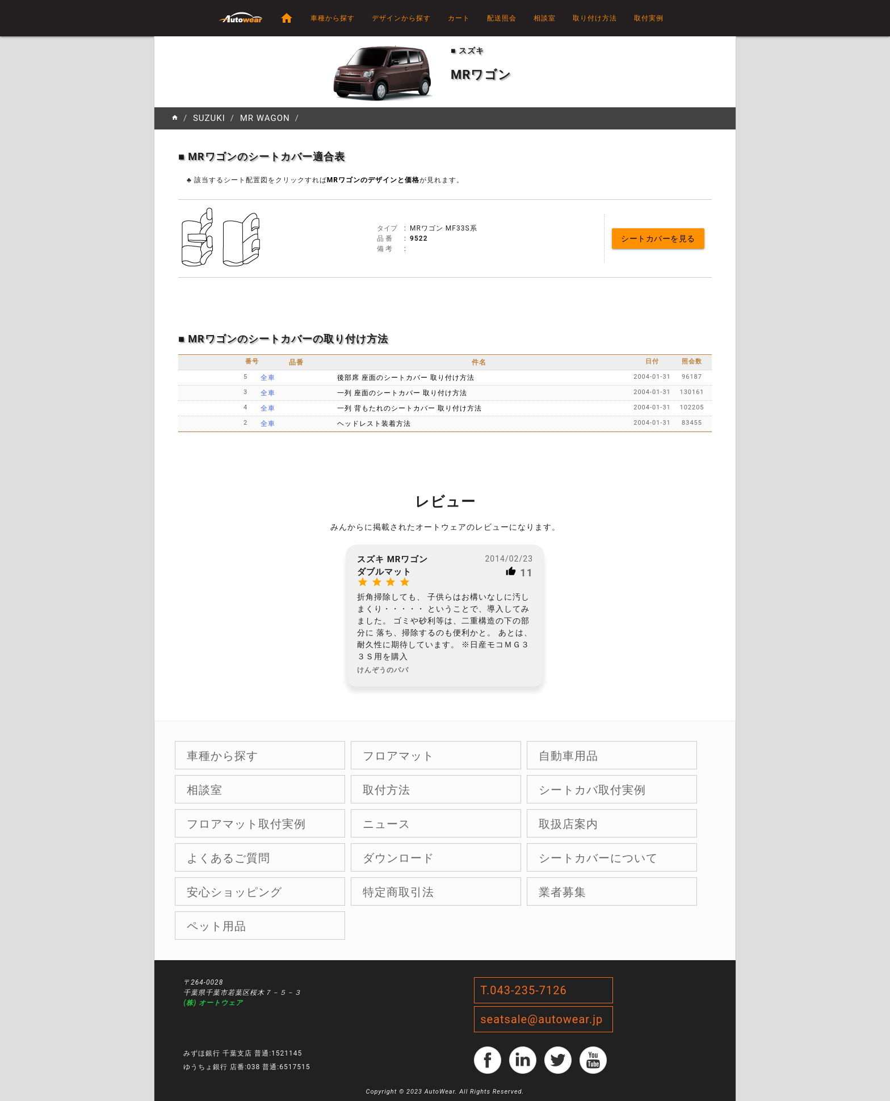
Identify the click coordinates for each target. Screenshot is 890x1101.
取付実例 (649, 18)
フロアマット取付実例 (246, 824)
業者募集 (562, 892)
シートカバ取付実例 (592, 790)
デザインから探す (401, 18)
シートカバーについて (598, 858)
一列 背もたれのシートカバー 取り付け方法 (409, 408)
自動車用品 (568, 756)
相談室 (545, 18)
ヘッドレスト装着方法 (374, 424)
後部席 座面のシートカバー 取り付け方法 (406, 378)
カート (459, 18)
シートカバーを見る (658, 238)
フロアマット (398, 756)
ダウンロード (398, 858)
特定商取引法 (398, 892)
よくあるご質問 (228, 858)
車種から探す (332, 18)
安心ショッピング (234, 892)
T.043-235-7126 (523, 990)
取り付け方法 (595, 18)
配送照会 (502, 18)
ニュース (386, 824)
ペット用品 (216, 926)
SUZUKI (209, 118)
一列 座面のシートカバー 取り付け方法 (402, 393)
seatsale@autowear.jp (541, 1019)
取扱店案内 (568, 824)
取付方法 (386, 790)
